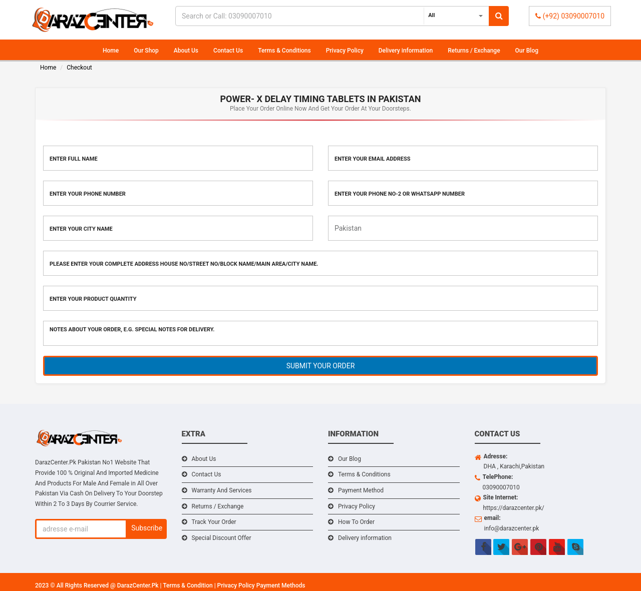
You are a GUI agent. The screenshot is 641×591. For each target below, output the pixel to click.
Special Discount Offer (221, 537)
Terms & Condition (188, 585)
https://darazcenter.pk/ (513, 507)
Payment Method (361, 490)
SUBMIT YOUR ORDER (320, 366)
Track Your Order (214, 521)
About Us (186, 50)
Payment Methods (280, 585)
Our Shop (146, 50)
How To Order (356, 521)
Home (111, 50)
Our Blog (526, 50)
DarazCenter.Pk (138, 585)
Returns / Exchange (474, 50)
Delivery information (406, 50)
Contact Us (228, 50)
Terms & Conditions (284, 50)
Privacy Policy (345, 50)
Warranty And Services (222, 490)
